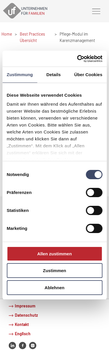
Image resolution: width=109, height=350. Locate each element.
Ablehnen (54, 287)
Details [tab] (54, 74)
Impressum (25, 305)
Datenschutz (26, 315)
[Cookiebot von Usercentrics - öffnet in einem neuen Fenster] (77, 58)
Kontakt (22, 324)
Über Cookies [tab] (88, 74)
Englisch (23, 333)
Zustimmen (54, 270)
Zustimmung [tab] (20, 74)
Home (6, 34)
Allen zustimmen (54, 253)
